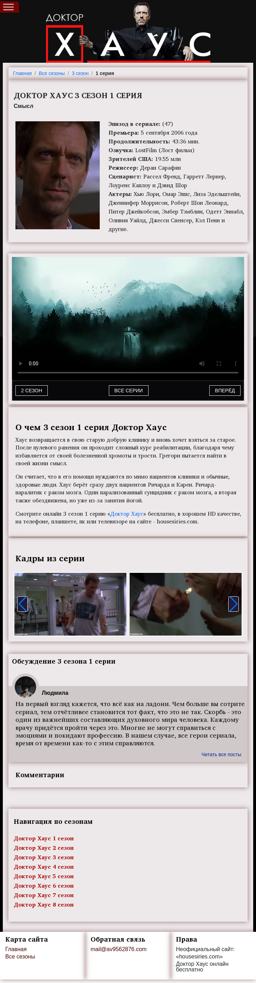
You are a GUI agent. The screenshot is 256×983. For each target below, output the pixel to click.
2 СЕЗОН (31, 390)
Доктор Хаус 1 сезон (44, 838)
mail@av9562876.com (118, 949)
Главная (22, 73)
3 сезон (80, 73)
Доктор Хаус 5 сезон (44, 876)
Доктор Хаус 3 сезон (44, 857)
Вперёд (225, 390)
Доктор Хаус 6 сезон (44, 885)
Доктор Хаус (126, 513)
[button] (22, 604)
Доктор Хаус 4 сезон (44, 866)
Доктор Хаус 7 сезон (44, 895)
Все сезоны (52, 73)
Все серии (128, 390)
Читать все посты (221, 754)
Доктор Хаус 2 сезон (44, 847)
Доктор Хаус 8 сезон (44, 904)
